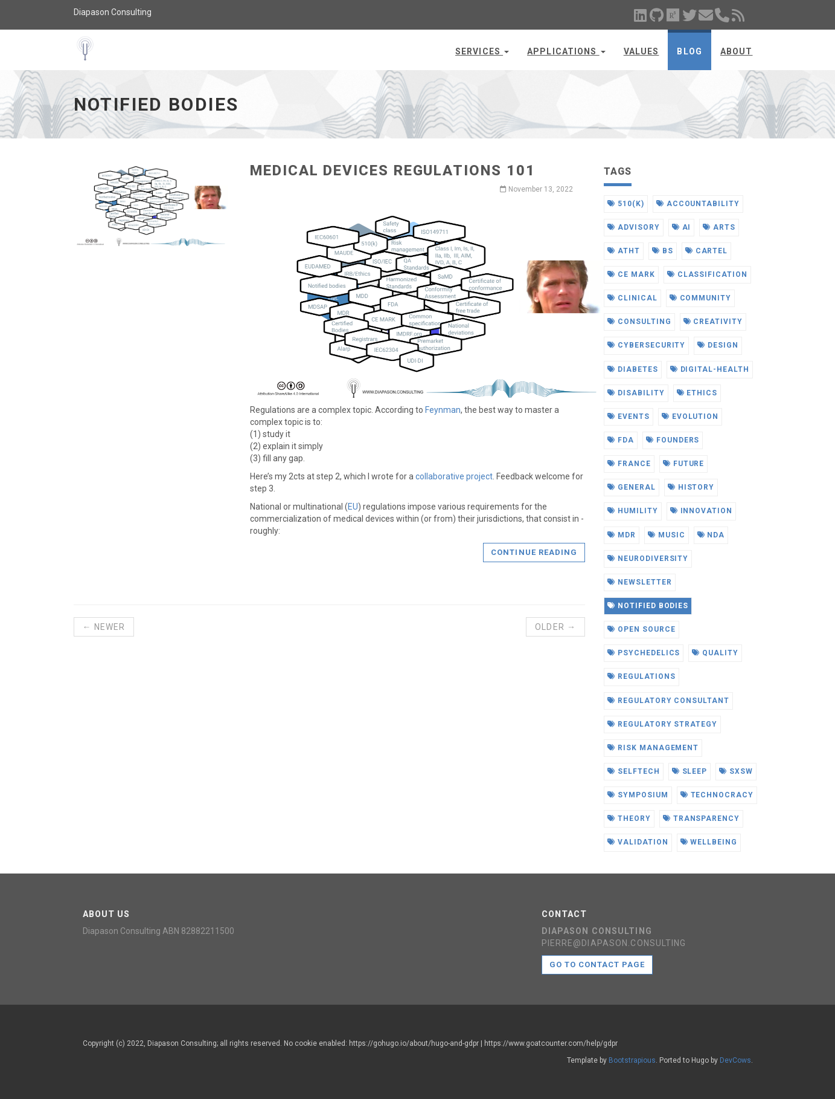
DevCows (735, 1060)
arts (719, 227)
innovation (701, 511)
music (666, 535)
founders (673, 440)
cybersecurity (646, 345)
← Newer (104, 627)
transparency (701, 818)
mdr (621, 535)
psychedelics (643, 653)
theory (629, 818)
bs (662, 251)
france (629, 463)
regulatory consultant (668, 700)
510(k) (625, 203)
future (684, 463)
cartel (706, 251)
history (691, 487)
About (736, 51)
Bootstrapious (632, 1060)
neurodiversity (647, 558)
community (701, 298)
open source (641, 629)
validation (637, 842)
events (628, 416)
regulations (641, 676)
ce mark (631, 274)
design (717, 345)
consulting (639, 321)
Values (641, 51)
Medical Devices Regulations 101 (393, 170)
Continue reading (534, 552)
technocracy (717, 795)
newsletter (639, 582)
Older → (555, 627)
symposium (637, 795)
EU (353, 506)
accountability (698, 203)
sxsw (736, 771)
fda (620, 440)
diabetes (632, 369)
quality (715, 653)
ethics (697, 393)
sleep (690, 771)
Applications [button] (566, 51)
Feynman (443, 410)
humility (632, 511)
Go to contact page (597, 964)
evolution (690, 416)
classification (707, 274)
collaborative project (454, 476)
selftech (633, 771)
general (631, 487)
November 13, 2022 (536, 189)
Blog (689, 51)
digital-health (709, 369)
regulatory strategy (662, 724)
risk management (653, 748)
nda (711, 535)
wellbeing (709, 842)
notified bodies (647, 605)
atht (623, 251)
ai (681, 227)
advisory (633, 227)
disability (636, 393)
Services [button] (482, 51)
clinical (632, 298)
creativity (713, 321)
